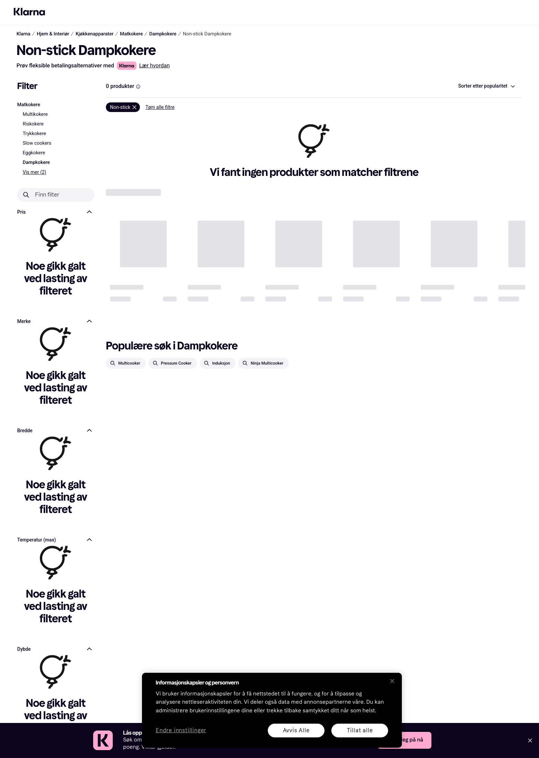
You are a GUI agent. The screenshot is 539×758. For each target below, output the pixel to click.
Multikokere (35, 114)
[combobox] (486, 86)
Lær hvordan (154, 65)
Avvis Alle (296, 730)
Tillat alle (360, 730)
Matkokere (28, 105)
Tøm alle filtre (160, 107)
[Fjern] (123, 107)
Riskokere (33, 124)
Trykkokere (34, 133)
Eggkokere (34, 153)
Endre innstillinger (181, 730)
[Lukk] (392, 681)
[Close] (530, 740)
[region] (272, 710)
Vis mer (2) (34, 172)
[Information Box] (138, 86)
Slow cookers (37, 143)
